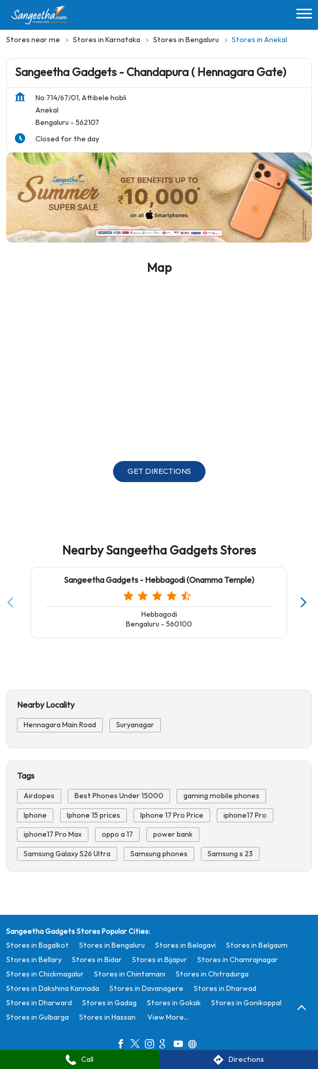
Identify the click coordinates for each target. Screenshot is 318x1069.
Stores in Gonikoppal (246, 1003)
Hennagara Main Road (60, 725)
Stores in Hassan (107, 1017)
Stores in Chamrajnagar (237, 960)
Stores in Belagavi (185, 945)
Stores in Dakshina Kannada (52, 988)
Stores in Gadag (109, 1003)
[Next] (306, 602)
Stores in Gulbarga (37, 1017)
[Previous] (12, 602)
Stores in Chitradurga (212, 974)
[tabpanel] (159, 197)
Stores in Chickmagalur (45, 974)
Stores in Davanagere (146, 988)
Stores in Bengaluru (112, 945)
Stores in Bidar (97, 960)
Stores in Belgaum (257, 945)
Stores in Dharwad (225, 988)
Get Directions (159, 471)
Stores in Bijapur (159, 960)
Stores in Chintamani (129, 974)
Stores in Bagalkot (37, 945)
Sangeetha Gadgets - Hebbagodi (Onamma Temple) (159, 580)
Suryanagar (135, 725)
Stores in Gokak (174, 1003)
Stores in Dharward (39, 1003)
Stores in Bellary (34, 960)
